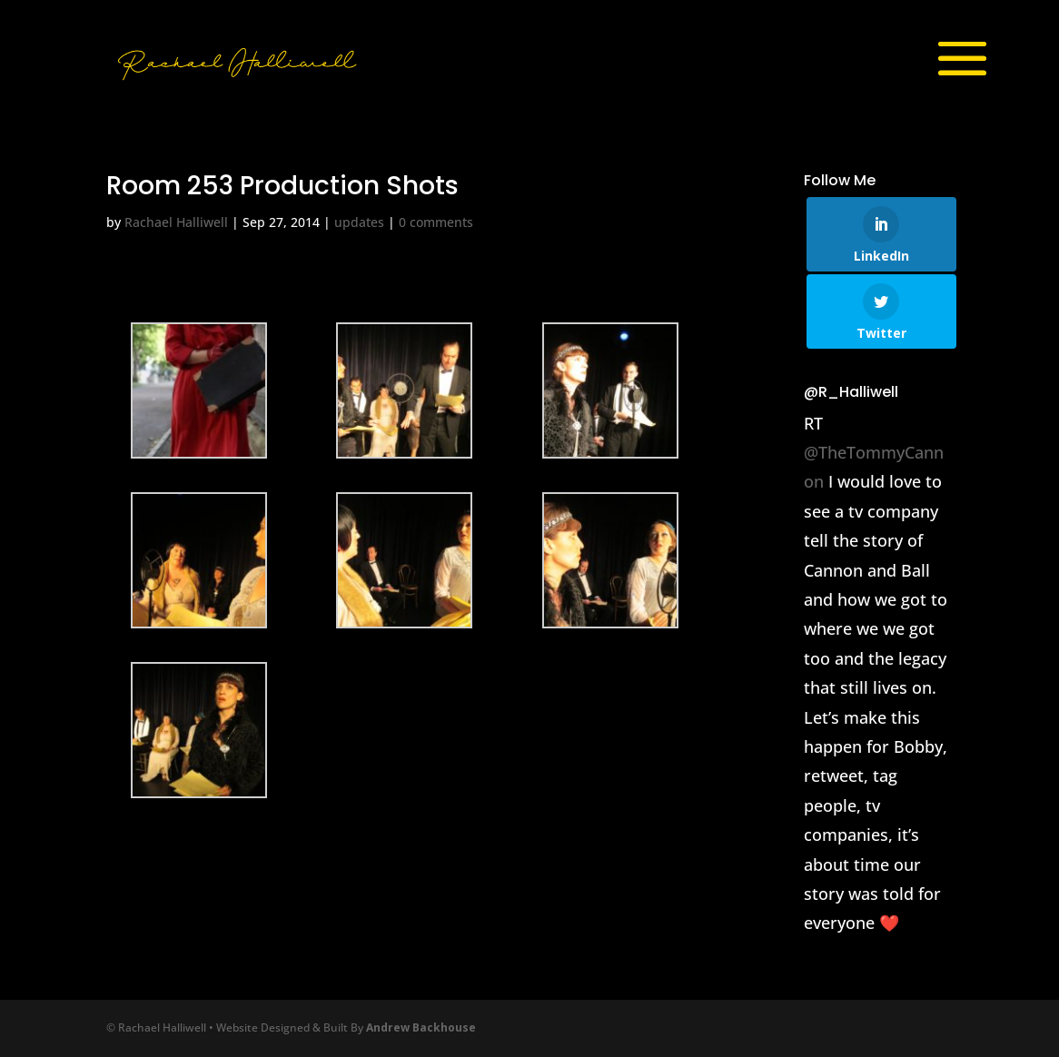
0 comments (436, 222)
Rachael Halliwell (176, 222)
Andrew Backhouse (421, 1027)
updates (359, 222)
